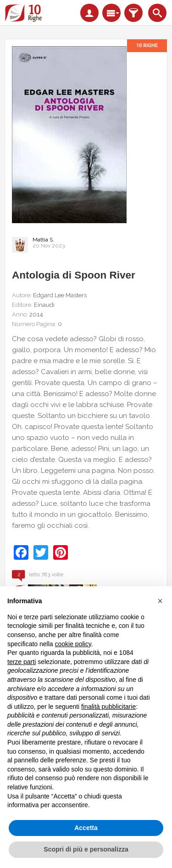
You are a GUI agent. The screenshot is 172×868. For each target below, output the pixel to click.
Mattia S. (43, 239)
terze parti (21, 661)
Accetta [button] (86, 827)
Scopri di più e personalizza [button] (86, 849)
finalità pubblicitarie (108, 706)
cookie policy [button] (73, 644)
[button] (160, 601)
